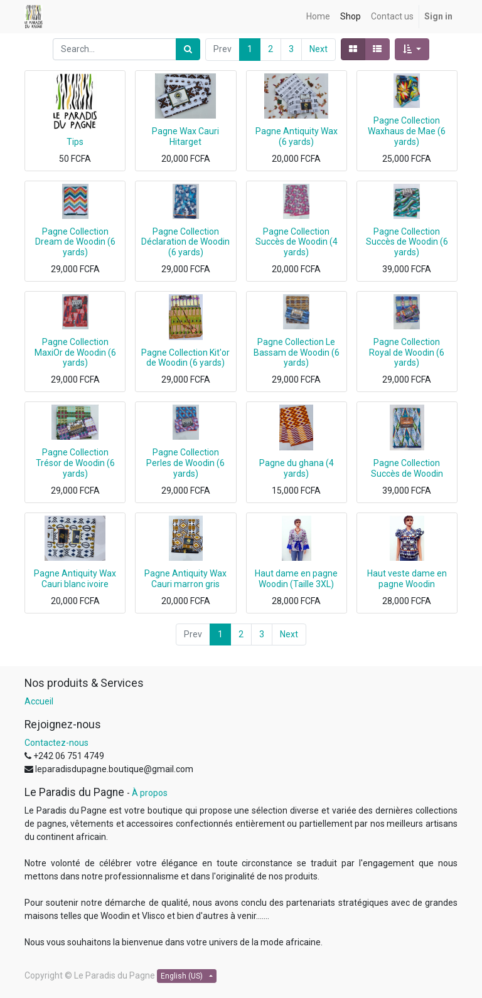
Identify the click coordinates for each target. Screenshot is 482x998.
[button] (412, 49)
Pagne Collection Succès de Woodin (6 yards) (407, 242)
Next (318, 49)
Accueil (38, 701)
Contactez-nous (56, 743)
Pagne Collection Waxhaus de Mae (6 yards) (407, 131)
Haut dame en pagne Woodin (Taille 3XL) (296, 578)
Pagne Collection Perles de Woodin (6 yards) (185, 463)
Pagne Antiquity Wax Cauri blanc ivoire (75, 578)
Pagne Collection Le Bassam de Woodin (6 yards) (297, 352)
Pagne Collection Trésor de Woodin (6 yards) (75, 463)
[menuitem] (318, 16)
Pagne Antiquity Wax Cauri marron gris (185, 578)
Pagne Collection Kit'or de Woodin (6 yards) (185, 358)
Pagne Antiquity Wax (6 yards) (296, 136)
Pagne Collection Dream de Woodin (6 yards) (75, 242)
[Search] (188, 49)
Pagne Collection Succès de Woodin (407, 468)
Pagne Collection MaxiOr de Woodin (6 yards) (75, 352)
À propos (150, 793)
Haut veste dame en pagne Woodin (407, 578)
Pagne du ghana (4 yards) (296, 468)
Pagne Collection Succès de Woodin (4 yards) (296, 242)
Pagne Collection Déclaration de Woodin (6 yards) (185, 242)
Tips (75, 142)
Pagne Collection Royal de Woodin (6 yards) (406, 352)
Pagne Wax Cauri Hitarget (185, 136)
